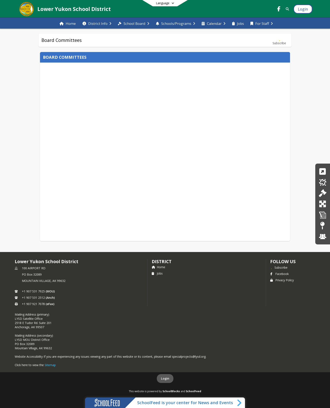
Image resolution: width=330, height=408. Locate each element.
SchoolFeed (193, 391)
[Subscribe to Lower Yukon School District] (278, 267)
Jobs (157, 273)
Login (165, 378)
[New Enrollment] (322, 204)
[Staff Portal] (322, 236)
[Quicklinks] (322, 171)
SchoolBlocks (171, 391)
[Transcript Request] (322, 215)
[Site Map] (322, 225)
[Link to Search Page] (286, 9)
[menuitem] (67, 23)
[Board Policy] (322, 193)
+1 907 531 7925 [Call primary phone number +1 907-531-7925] (33, 291)
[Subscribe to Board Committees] (279, 40)
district (162, 261)
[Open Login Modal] (302, 9)
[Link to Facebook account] (279, 10)
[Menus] (322, 182)
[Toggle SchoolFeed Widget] (239, 402)
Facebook (279, 274)
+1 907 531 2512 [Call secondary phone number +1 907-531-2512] (33, 298)
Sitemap (50, 365)
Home (158, 267)
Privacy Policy (282, 280)
